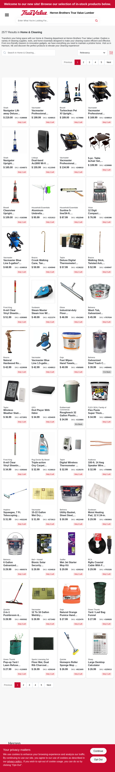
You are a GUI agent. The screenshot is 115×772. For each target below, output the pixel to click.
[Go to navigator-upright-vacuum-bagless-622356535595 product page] (15, 151)
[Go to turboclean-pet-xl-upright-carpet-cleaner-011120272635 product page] (71, 101)
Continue (98, 751)
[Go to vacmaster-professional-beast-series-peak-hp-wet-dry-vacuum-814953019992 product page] (71, 151)
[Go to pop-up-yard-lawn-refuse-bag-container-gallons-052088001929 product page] (15, 653)
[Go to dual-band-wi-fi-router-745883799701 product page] (43, 151)
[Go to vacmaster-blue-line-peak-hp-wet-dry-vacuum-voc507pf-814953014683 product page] (15, 251)
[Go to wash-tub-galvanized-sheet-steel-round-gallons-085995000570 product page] (100, 301)
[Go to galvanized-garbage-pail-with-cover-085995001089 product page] (15, 553)
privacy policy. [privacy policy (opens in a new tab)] (14, 761)
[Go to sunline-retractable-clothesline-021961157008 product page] (71, 201)
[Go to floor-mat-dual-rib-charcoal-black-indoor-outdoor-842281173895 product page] (43, 653)
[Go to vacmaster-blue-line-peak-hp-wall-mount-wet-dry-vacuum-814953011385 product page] (43, 351)
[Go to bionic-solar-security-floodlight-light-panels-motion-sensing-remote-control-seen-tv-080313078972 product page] (43, 553)
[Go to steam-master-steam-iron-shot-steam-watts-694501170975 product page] (43, 301)
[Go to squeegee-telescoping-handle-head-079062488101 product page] (15, 503)
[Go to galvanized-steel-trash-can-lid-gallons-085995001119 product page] (100, 351)
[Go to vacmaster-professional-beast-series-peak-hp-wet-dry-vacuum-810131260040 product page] (43, 101)
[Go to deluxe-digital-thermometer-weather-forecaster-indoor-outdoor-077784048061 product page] (71, 251)
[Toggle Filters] (111, 52)
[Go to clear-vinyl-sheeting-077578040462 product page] (15, 453)
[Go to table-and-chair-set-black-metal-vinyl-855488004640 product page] (100, 151)
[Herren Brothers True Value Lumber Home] (34, 13)
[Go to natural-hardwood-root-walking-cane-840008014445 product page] (15, 351)
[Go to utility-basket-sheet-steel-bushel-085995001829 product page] (71, 503)
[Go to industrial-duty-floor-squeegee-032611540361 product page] (71, 301)
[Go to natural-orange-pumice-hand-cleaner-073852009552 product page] (71, 603)
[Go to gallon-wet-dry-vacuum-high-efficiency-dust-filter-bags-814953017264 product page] (43, 503)
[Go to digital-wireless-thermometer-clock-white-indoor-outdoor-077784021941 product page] (71, 453)
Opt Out (98, 759)
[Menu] (7, 15)
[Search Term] (57, 21)
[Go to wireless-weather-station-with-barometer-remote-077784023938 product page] (15, 402)
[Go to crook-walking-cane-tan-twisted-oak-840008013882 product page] (43, 251)
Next (109, 62)
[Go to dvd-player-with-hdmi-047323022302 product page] (43, 402)
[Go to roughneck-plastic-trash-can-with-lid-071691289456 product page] (71, 402)
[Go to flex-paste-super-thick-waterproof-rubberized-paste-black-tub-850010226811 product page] (100, 402)
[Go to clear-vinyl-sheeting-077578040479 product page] (15, 301)
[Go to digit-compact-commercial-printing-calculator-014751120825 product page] (100, 201)
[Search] (96, 20)
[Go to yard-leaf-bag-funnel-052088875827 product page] (100, 603)
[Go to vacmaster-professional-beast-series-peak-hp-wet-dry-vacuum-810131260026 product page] (100, 101)
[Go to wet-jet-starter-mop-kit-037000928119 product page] (71, 553)
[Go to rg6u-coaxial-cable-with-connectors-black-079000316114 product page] (100, 553)
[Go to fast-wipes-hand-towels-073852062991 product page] (71, 351)
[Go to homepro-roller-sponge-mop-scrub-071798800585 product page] (71, 653)
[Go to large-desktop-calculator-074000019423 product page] (100, 653)
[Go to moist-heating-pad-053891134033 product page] (100, 503)
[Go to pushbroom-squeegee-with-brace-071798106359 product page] (15, 603)
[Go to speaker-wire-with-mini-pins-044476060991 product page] (100, 453)
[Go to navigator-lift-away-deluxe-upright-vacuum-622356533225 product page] (15, 101)
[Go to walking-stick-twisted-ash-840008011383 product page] (100, 251)
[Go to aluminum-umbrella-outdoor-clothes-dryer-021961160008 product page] (43, 201)
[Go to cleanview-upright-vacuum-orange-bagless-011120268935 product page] (15, 201)
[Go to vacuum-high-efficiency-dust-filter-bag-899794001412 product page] (43, 603)
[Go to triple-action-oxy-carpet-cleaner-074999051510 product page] (43, 453)
